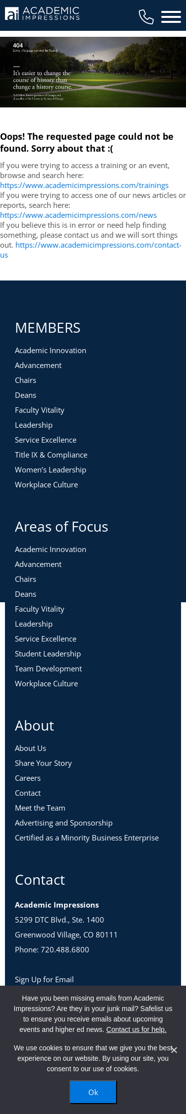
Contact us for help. (136, 1029)
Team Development (48, 668)
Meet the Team (40, 808)
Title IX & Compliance (51, 455)
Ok (93, 1092)
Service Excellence (45, 440)
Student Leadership (48, 653)
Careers (28, 778)
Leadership (34, 425)
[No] (174, 1050)
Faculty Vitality (39, 410)
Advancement (38, 365)
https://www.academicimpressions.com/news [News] (78, 215)
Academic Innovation (50, 350)
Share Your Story (43, 763)
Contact (28, 793)
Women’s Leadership (50, 469)
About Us (30, 748)
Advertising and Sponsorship (64, 823)
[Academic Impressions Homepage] (42, 14)
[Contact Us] (146, 16)
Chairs (25, 380)
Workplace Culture (46, 484)
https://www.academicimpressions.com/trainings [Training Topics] (84, 185)
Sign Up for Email (44, 979)
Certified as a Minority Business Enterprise (87, 837)
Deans (25, 395)
